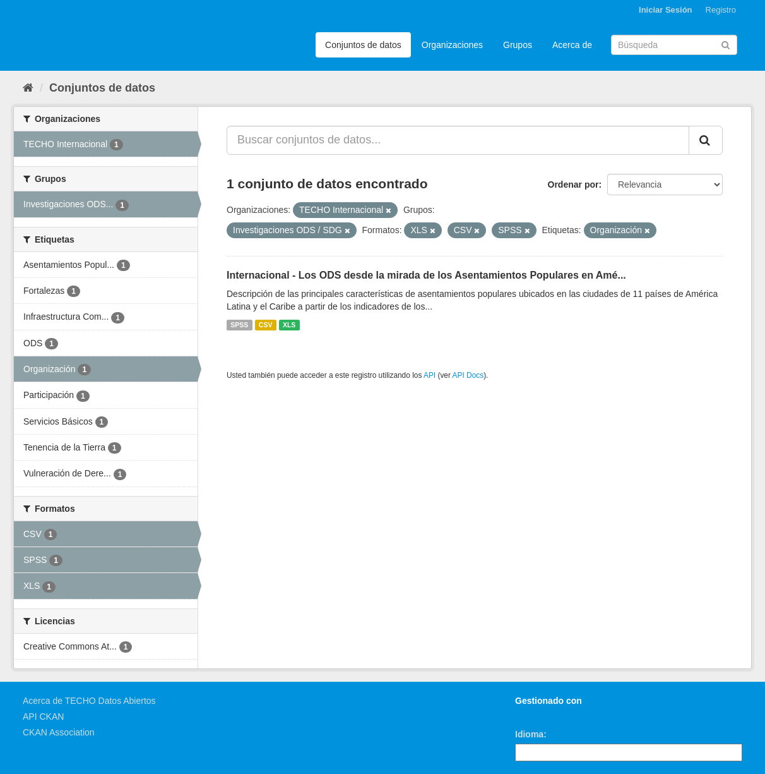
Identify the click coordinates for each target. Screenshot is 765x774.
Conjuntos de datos (363, 45)
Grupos (517, 45)
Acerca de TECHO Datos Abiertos (89, 701)
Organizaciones (452, 45)
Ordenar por (573, 184)
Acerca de (572, 45)
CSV (266, 325)
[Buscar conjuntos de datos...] (458, 140)
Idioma (529, 734)
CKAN (536, 715)
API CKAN (43, 716)
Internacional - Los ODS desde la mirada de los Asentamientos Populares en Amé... (426, 275)
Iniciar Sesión (665, 10)
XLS (289, 325)
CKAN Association (59, 732)
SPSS (239, 325)
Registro (721, 10)
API (430, 375)
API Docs (468, 375)
